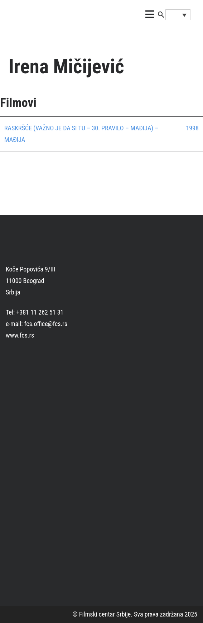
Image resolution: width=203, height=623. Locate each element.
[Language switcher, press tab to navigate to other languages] (177, 14)
